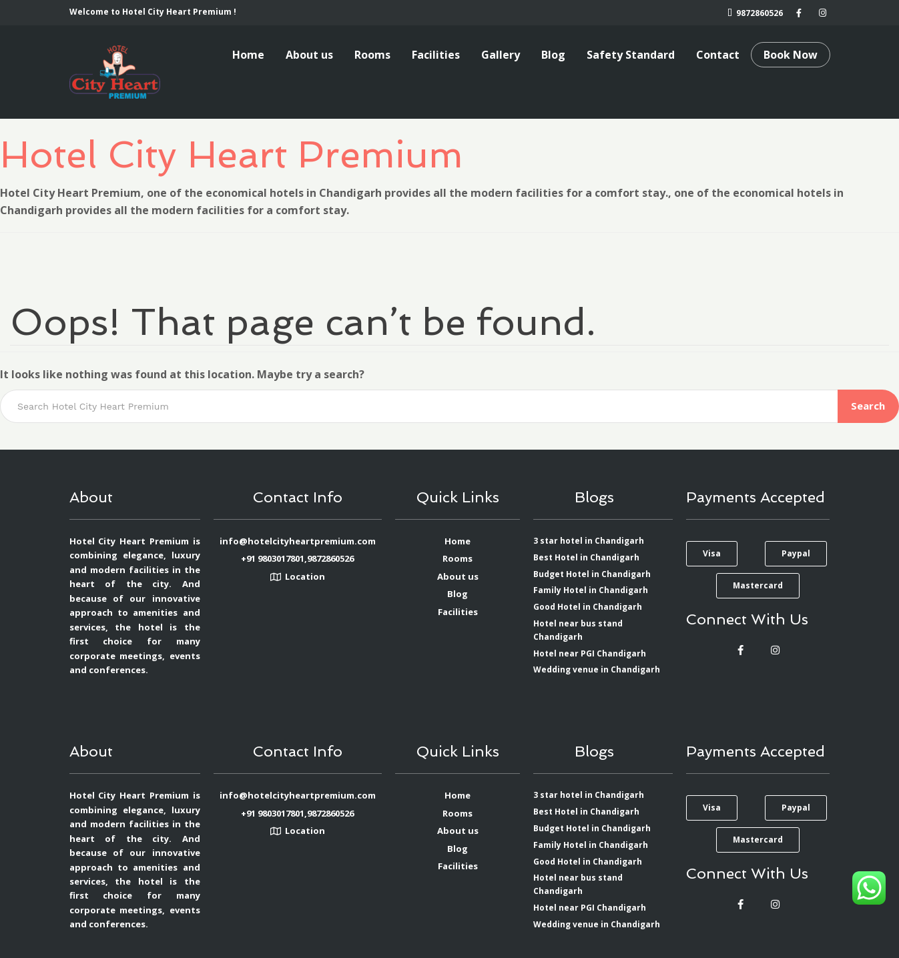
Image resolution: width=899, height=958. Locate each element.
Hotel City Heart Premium (232, 154)
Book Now (791, 54)
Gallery (500, 54)
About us (309, 54)
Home (248, 54)
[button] (711, 553)
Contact (717, 54)
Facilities (436, 54)
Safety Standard (631, 54)
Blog (553, 54)
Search (869, 405)
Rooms (372, 54)
